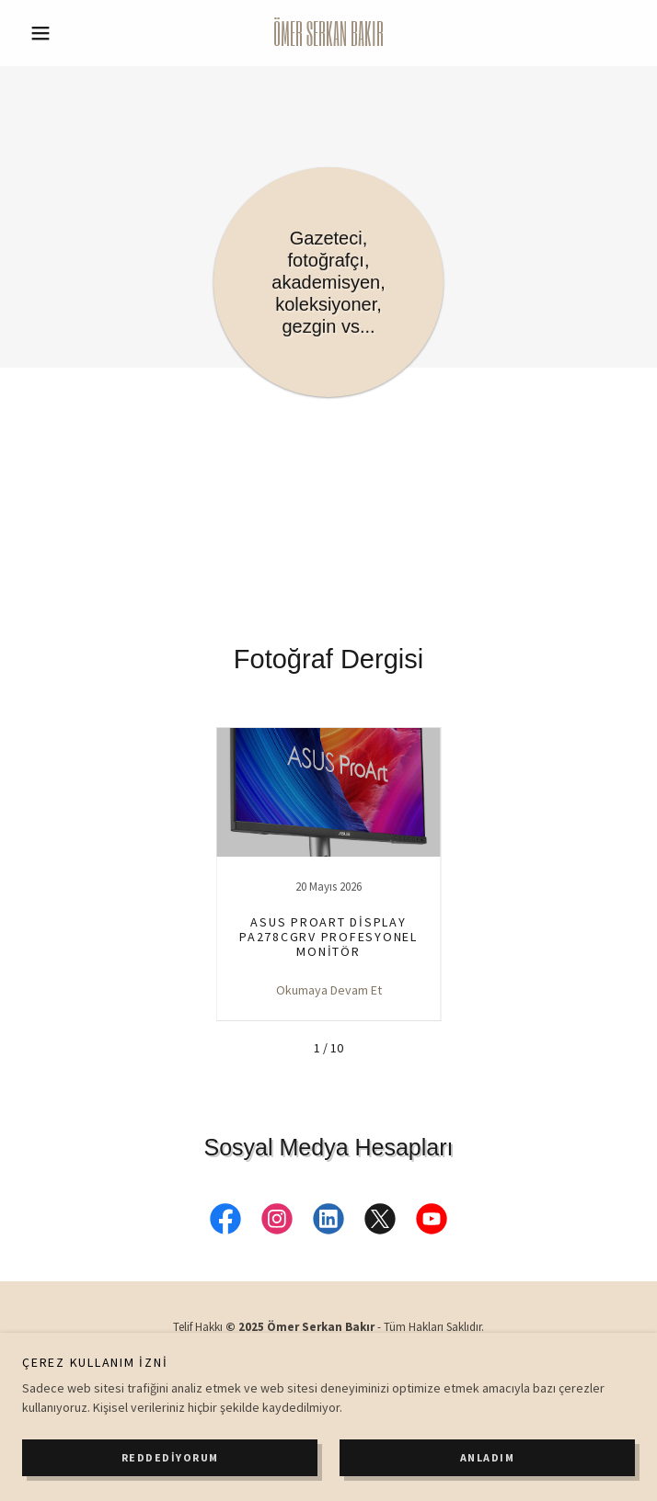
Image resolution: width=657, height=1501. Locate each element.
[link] (328, 33)
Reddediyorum (170, 1457)
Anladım (487, 1457)
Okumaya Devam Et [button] (329, 990)
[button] (68, 33)
